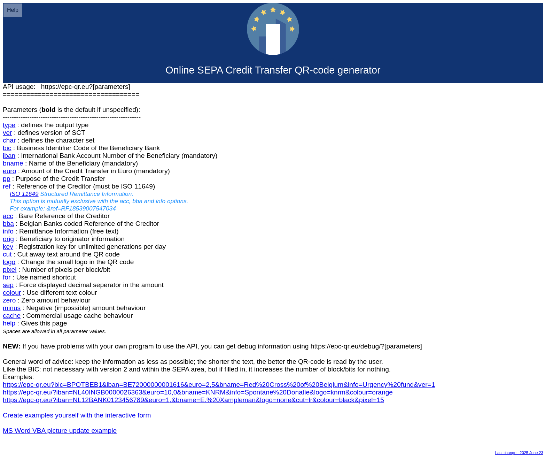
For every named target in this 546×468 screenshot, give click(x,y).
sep (8, 285)
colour (12, 292)
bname (13, 163)
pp (6, 178)
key (8, 246)
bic (7, 148)
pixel (9, 269)
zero (9, 300)
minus (12, 308)
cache (12, 315)
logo (9, 262)
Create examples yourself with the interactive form (77, 415)
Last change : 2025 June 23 (519, 453)
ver (7, 132)
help (9, 323)
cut (7, 254)
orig (8, 239)
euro (9, 171)
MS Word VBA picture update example (60, 430)
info (8, 231)
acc (8, 216)
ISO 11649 (24, 193)
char (9, 140)
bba (8, 223)
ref (6, 186)
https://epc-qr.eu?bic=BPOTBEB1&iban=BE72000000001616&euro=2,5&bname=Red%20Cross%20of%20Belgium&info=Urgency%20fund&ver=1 (219, 384)
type (9, 125)
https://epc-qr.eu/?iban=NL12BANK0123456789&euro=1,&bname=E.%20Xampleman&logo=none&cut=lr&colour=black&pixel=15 (193, 400)
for (6, 277)
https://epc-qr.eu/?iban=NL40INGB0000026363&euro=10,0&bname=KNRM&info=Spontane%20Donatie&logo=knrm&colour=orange (198, 392)
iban (9, 155)
